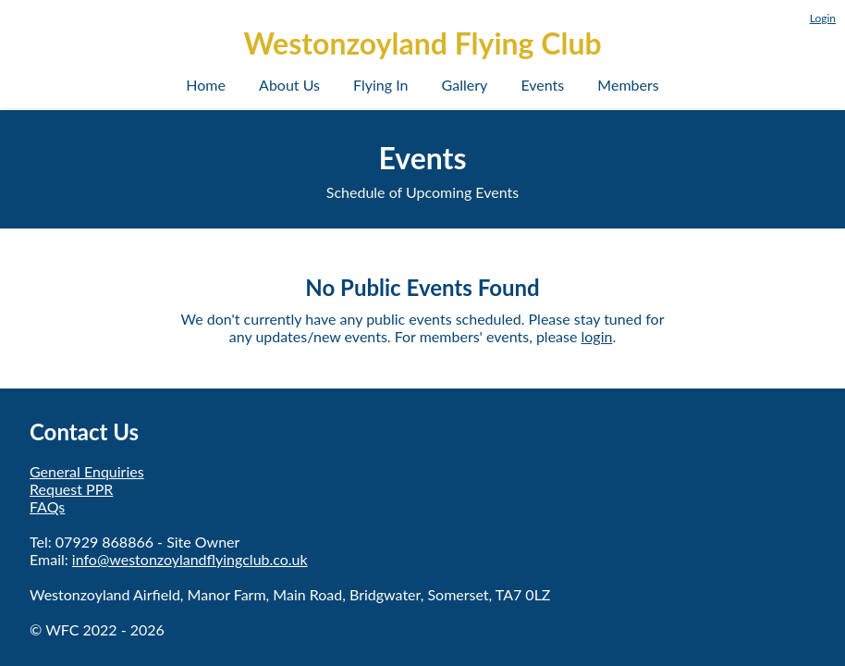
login (597, 336)
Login (823, 18)
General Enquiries (87, 471)
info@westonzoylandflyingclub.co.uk (190, 559)
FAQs (47, 506)
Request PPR (71, 489)
